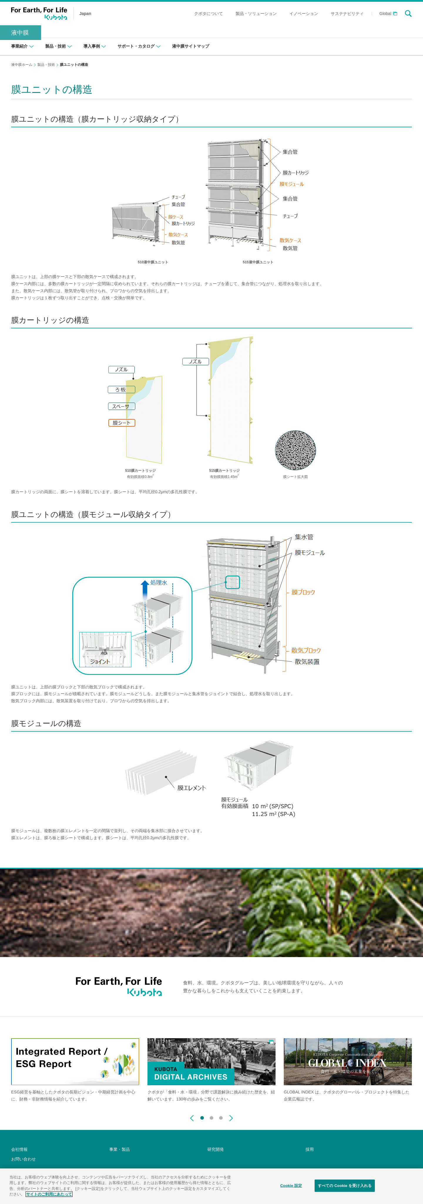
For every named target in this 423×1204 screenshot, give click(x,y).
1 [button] (202, 1116)
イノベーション (303, 13)
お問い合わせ (23, 1159)
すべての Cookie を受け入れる (345, 1187)
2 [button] (211, 1116)
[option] (75, 1070)
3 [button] (221, 1116)
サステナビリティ (347, 13)
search (408, 13)
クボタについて (208, 13)
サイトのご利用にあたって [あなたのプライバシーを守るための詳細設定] (49, 1196)
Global (385, 13)
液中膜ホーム (21, 65)
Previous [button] (192, 1118)
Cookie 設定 (291, 1187)
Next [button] (231, 1118)
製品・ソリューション (256, 13)
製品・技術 (46, 65)
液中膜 (20, 32)
